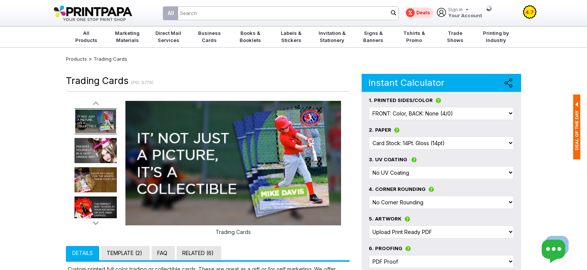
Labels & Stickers (291, 36)
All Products (86, 36)
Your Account (465, 13)
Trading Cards (110, 59)
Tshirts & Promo (414, 36)
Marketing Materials (127, 36)
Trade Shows (455, 36)
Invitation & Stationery (332, 36)
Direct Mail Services (168, 36)
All (171, 13)
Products (76, 59)
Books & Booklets (250, 36)
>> (95, 223)
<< (95, 103)
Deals (423, 12)
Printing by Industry (496, 36)
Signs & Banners (373, 36)
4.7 (530, 12)
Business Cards (209, 36)
